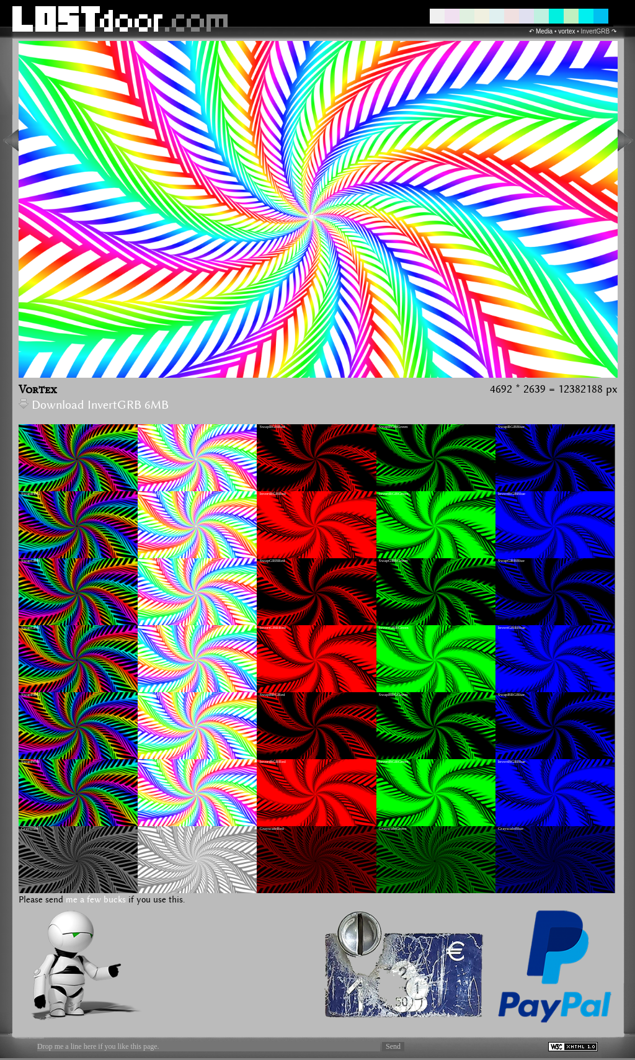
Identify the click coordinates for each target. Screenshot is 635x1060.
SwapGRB (30, 560)
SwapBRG (30, 694)
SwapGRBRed (272, 560)
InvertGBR (149, 627)
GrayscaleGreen (393, 828)
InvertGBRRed (272, 627)
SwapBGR (30, 761)
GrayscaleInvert (154, 828)
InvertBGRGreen (394, 761)
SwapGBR (30, 627)
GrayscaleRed (271, 828)
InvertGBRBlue (511, 627)
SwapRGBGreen (393, 426)
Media (544, 31)
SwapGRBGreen (393, 560)
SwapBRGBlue (511, 694)
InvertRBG (149, 493)
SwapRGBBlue (511, 426)
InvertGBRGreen (394, 627)
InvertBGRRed (272, 761)
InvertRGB (149, 426)
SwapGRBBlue (511, 560)
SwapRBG (30, 493)
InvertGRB (149, 560)
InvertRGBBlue (511, 493)
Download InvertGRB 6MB (94, 405)
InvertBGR (149, 761)
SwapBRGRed (272, 694)
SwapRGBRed (272, 426)
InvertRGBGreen (394, 493)
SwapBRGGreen (393, 694)
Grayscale (29, 828)
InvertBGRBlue (511, 761)
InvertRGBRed (272, 493)
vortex (566, 31)
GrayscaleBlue (510, 828)
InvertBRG (149, 694)
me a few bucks (96, 900)
